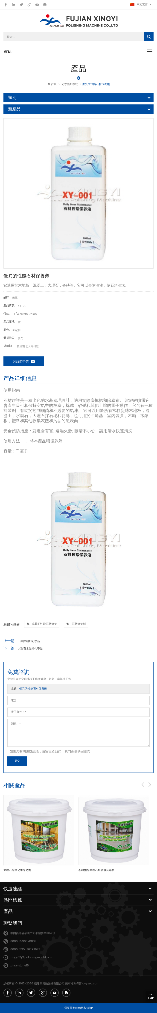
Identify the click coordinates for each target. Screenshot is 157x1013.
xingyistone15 (19, 965)
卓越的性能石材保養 (44, 624)
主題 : (29, 689)
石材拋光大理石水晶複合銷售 (96, 870)
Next (149, 784)
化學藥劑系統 (69, 84)
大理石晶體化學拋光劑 (17, 870)
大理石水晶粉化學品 (30, 648)
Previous (143, 784)
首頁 (51, 84)
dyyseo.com (90, 983)
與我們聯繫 (24, 361)
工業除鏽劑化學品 (29, 641)
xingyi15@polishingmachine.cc (31, 957)
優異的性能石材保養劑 (33, 689)
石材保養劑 (79, 624)
